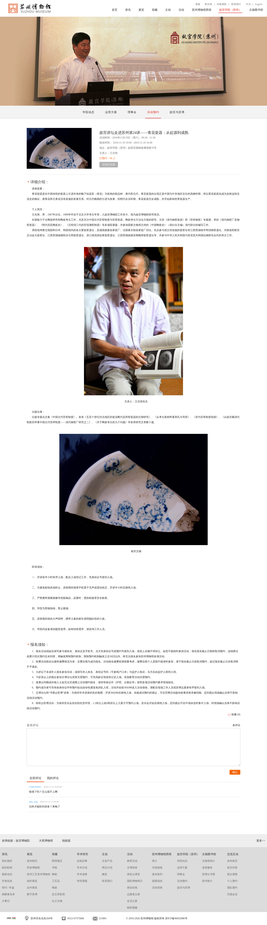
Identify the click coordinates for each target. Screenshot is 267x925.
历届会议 (232, 894)
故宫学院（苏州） (230, 9)
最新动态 (7, 874)
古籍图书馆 (256, 9)
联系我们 (236, 4)
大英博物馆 (46, 840)
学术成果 (82, 874)
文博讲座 (132, 867)
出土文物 (57, 901)
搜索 (197, 4)
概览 (104, 874)
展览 (141, 9)
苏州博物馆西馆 (201, 9)
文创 (168, 9)
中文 (248, 4)
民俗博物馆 (33, 867)
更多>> (260, 840)
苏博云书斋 (208, 874)
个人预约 (232, 881)
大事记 (6, 901)
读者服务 (207, 867)
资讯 (128, 9)
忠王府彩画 (58, 894)
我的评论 (53, 778)
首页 (114, 9)
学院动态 (88, 112)
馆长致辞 (7, 861)
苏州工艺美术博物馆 (38, 874)
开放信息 (7, 881)
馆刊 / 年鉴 (8, 887)
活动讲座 (157, 887)
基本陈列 (32, 861)
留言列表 (232, 867)
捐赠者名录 (8, 894)
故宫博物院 (23, 840)
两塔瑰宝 (57, 861)
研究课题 (82, 881)
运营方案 (111, 112)
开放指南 (157, 867)
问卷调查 (221, 4)
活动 (181, 9)
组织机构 (7, 867)
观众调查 (232, 874)
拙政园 (66, 840)
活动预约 (153, 112)
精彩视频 (132, 907)
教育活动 (132, 861)
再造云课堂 (133, 874)
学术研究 (82, 854)
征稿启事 (82, 861)
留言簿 (208, 4)
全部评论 (35, 778)
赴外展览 (32, 887)
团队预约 (232, 887)
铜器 (54, 887)
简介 (154, 861)
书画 (54, 867)
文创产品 (107, 861)
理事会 (132, 112)
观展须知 (157, 881)
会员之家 (132, 901)
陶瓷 (54, 874)
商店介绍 (107, 867)
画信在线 (132, 887)
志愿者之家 (133, 894)
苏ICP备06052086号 (176, 918)
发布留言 (232, 861)
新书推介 (207, 881)
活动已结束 (108, 164)
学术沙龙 (82, 867)
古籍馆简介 (208, 861)
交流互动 (232, 854)
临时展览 (32, 881)
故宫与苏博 (177, 112)
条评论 (236, 725)
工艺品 (56, 881)
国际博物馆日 (135, 881)
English (258, 4)
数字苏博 (32, 894)
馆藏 (154, 9)
